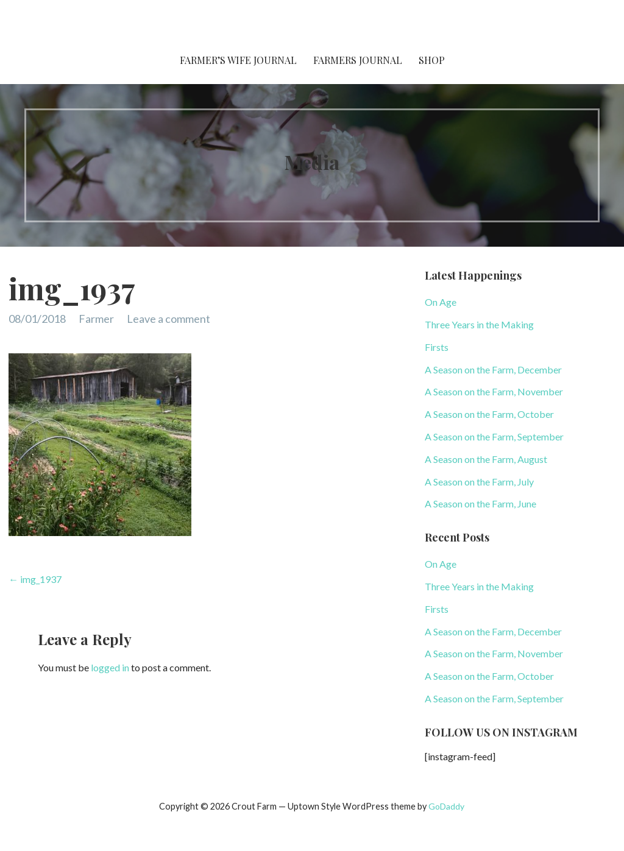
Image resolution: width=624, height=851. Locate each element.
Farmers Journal (357, 60)
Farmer (96, 318)
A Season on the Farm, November (494, 391)
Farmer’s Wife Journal (238, 60)
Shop (432, 60)
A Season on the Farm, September (494, 436)
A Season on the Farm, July (479, 481)
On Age (440, 302)
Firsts (436, 347)
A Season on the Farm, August (486, 459)
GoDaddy (446, 806)
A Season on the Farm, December (493, 369)
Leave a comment (168, 318)
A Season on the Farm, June (480, 503)
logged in (110, 667)
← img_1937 (35, 579)
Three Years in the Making (479, 324)
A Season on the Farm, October (489, 414)
